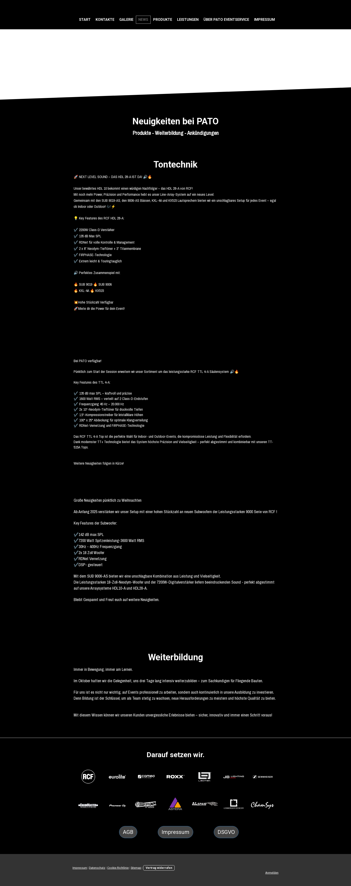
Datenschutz (97, 867)
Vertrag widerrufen (159, 867)
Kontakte (105, 19)
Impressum (264, 19)
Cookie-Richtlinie (118, 867)
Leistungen (188, 19)
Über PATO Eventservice (226, 19)
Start (85, 19)
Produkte (162, 19)
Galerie (126, 19)
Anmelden (271, 872)
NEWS (143, 19)
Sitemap (136, 867)
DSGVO (226, 832)
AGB (128, 832)
